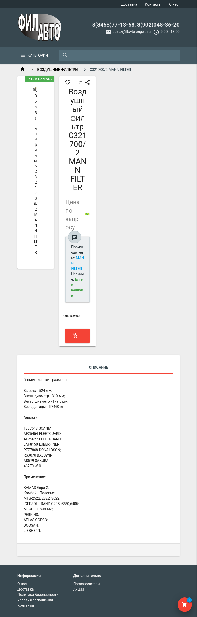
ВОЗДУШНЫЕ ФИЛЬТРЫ (57, 70)
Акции (78, 589)
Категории (38, 55)
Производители (86, 584)
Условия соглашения (35, 600)
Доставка (129, 4)
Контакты (153, 4)
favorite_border (68, 82)
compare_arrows (79, 82)
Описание (98, 367)
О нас (173, 4)
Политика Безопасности (37, 595)
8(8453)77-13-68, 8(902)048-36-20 (136, 25)
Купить (77, 336)
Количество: (71, 316)
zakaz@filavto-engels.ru (132, 32)
